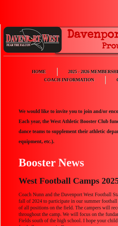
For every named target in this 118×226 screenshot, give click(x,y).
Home (39, 71)
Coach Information (69, 80)
